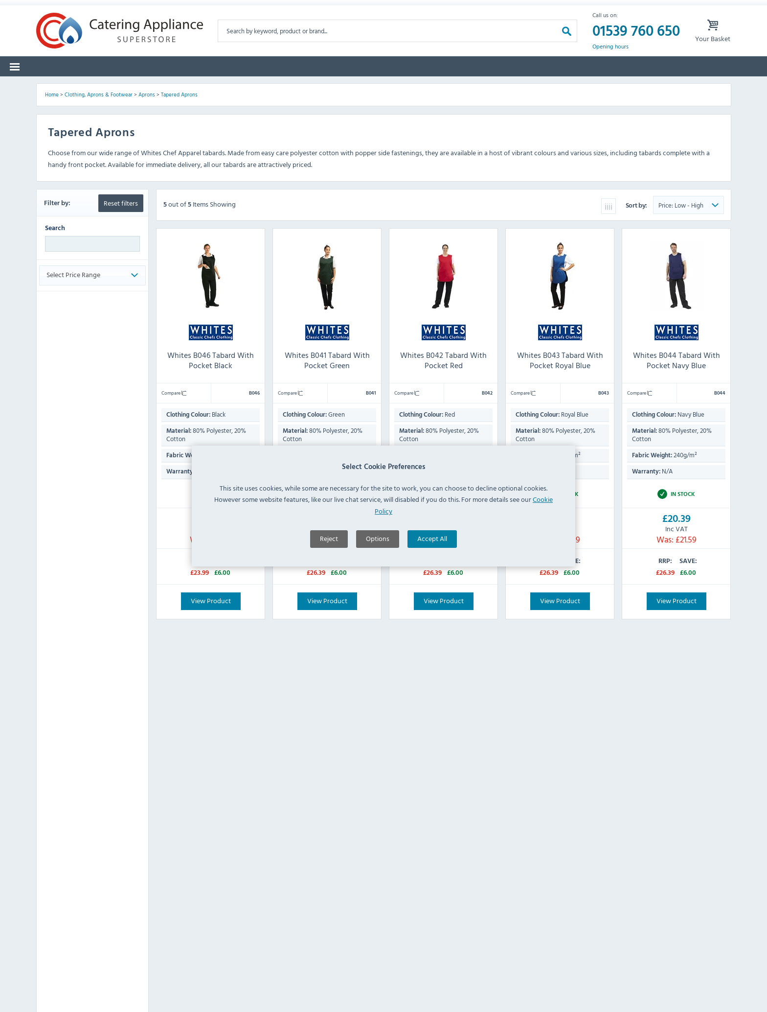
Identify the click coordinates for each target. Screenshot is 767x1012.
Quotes (589, 88)
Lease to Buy (645, 88)
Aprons (146, 166)
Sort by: (637, 276)
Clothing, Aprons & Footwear (99, 166)
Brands (114, 88)
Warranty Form (75, 9)
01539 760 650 (636, 46)
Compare (173, 464)
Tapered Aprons (179, 166)
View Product (210, 672)
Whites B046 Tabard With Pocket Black (210, 432)
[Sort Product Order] (688, 276)
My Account (522, 9)
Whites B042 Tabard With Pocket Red (443, 432)
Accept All (432, 572)
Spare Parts (168, 88)
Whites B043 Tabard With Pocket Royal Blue (560, 432)
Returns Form (152, 9)
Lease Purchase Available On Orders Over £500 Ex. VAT (390, 9)
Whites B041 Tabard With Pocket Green (326, 432)
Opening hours (610, 62)
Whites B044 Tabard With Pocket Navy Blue (676, 432)
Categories (61, 88)
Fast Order (706, 88)
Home (52, 166)
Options (377, 572)
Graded (540, 88)
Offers (493, 88)
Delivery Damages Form (241, 9)
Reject (329, 572)
